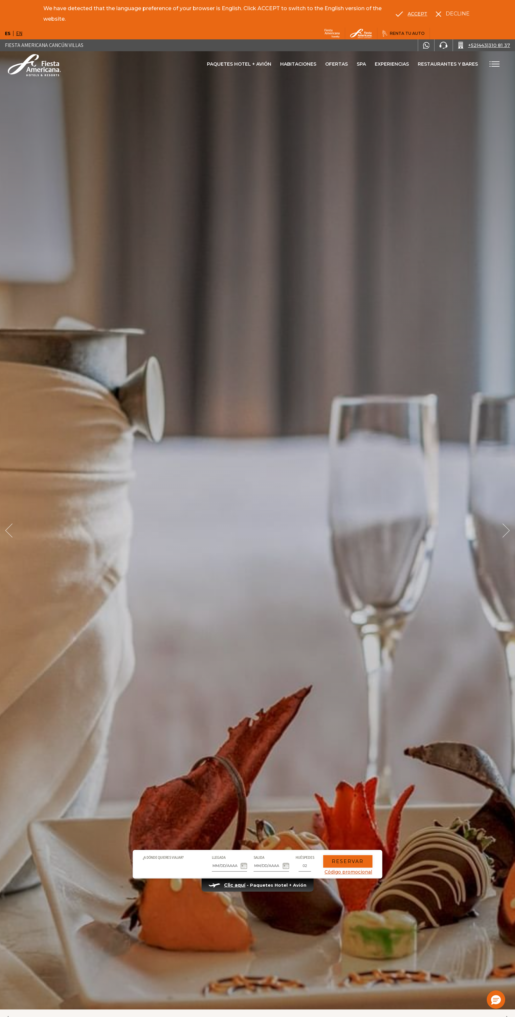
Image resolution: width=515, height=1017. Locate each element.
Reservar (348, 861)
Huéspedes (305, 857)
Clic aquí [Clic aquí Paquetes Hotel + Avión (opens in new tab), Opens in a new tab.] (234, 885)
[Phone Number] (443, 45)
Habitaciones (298, 64)
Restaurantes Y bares (448, 64)
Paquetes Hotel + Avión (239, 66)
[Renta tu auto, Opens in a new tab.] (403, 33)
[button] (496, 999)
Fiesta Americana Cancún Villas (44, 45)
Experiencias (392, 64)
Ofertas (336, 64)
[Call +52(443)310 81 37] (484, 45)
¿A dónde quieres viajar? (163, 857)
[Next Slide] (506, 530)
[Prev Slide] (8, 530)
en (19, 33)
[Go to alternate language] (411, 13)
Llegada (219, 857)
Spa (361, 64)
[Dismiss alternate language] (453, 13)
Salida (259, 857)
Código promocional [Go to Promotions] (348, 872)
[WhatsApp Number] (426, 45)
